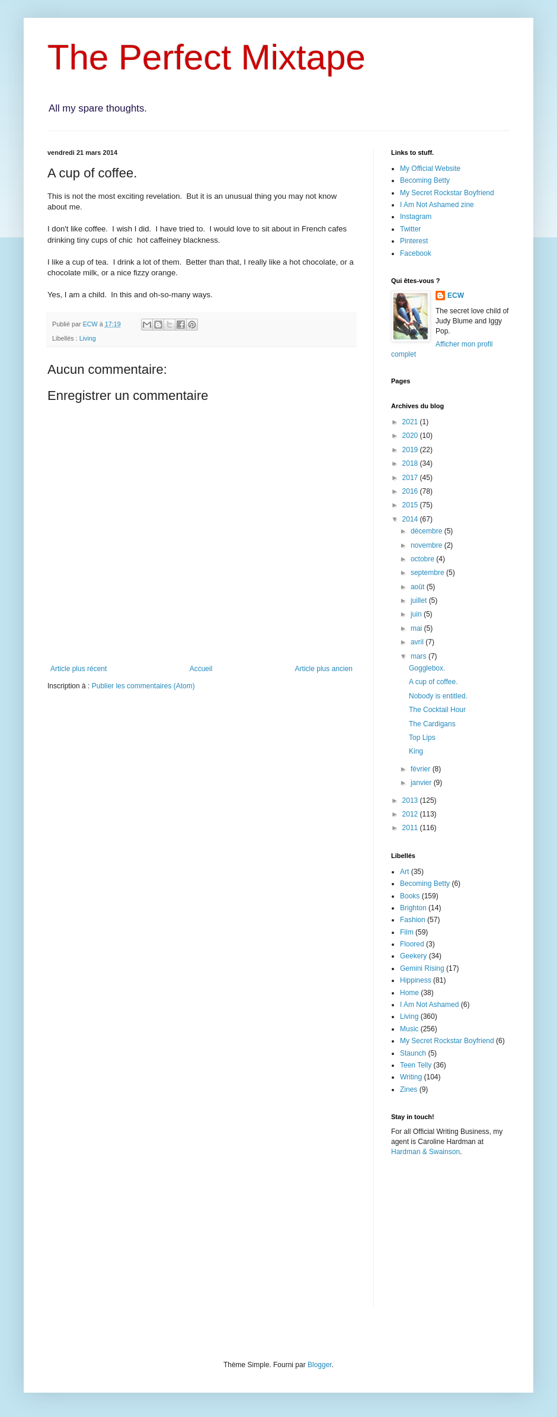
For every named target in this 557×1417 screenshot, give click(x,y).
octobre (423, 559)
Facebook (415, 253)
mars (419, 656)
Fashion (412, 920)
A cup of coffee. (433, 682)
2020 (411, 435)
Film (407, 932)
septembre (428, 572)
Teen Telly (415, 1065)
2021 (411, 422)
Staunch (413, 1053)
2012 (411, 814)
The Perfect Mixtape (206, 57)
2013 (411, 800)
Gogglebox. (427, 668)
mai (417, 628)
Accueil (201, 669)
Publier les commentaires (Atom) (143, 686)
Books (410, 896)
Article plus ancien (324, 669)
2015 (411, 505)
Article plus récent (78, 669)
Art (404, 872)
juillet (420, 600)
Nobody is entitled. (438, 696)
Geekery (413, 956)
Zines (408, 1089)
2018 (411, 463)
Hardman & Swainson (425, 1152)
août (419, 587)
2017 (411, 478)
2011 (411, 828)
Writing (411, 1077)
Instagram (415, 216)
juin (417, 614)
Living (87, 338)
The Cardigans (432, 724)
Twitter (410, 229)
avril (418, 642)
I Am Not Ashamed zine (437, 205)
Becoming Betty (425, 180)
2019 (411, 450)
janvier (422, 783)
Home (409, 993)
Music (409, 1029)
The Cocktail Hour (437, 710)
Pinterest (414, 241)
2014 (411, 519)
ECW (455, 295)
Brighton (413, 908)
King (416, 751)
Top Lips (422, 737)
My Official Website (430, 168)
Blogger (320, 1365)
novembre (427, 545)
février (422, 769)
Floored (412, 944)
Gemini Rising (422, 968)
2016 (411, 491)
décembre (427, 531)
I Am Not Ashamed (429, 1004)
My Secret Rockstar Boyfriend (447, 193)
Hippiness (415, 980)
